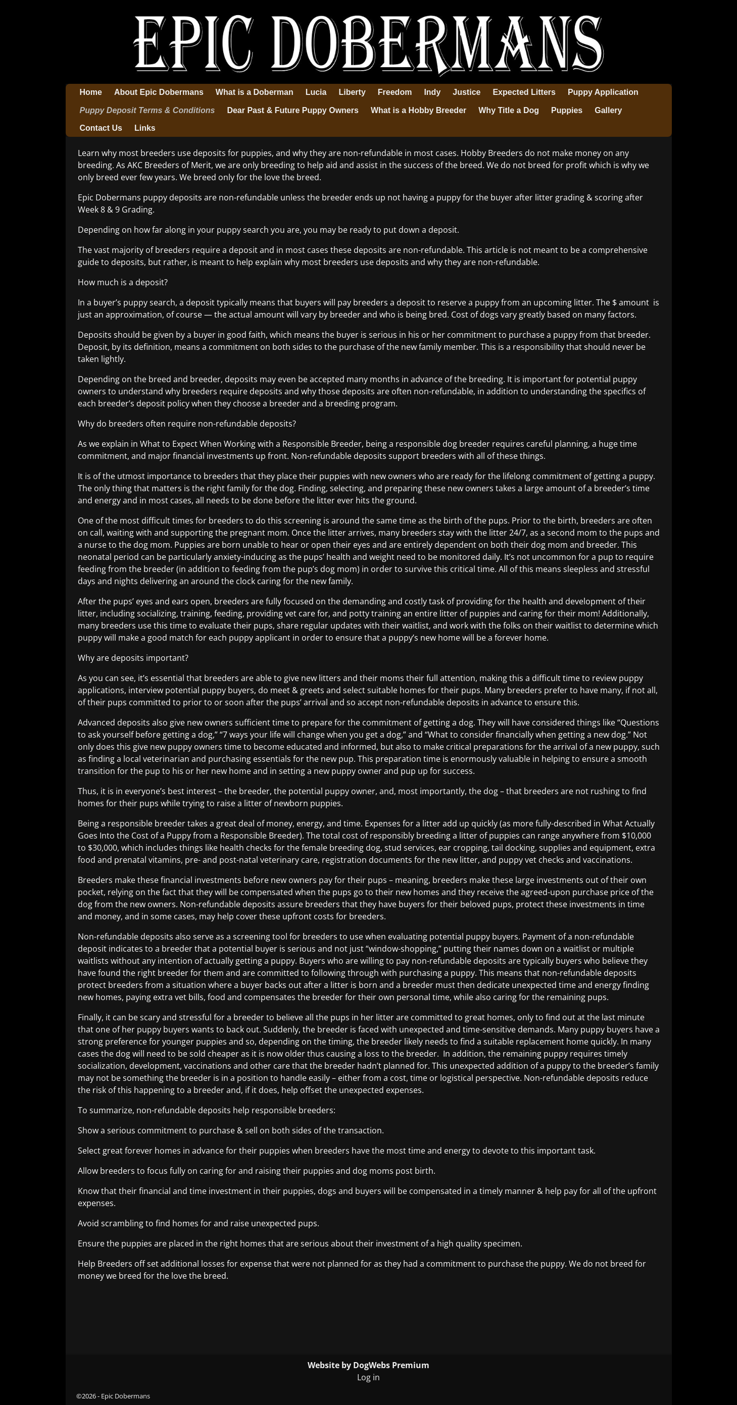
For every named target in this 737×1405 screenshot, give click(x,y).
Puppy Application (603, 92)
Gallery (608, 110)
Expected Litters (524, 92)
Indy (432, 92)
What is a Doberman (254, 92)
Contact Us (101, 128)
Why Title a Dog (508, 110)
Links (145, 128)
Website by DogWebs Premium (368, 1365)
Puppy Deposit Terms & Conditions (147, 110)
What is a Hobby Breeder (418, 110)
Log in (368, 1377)
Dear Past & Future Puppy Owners (293, 110)
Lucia (316, 92)
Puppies (566, 110)
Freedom (395, 92)
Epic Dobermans (125, 1395)
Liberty (351, 92)
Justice (466, 92)
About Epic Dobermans (159, 92)
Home (91, 92)
